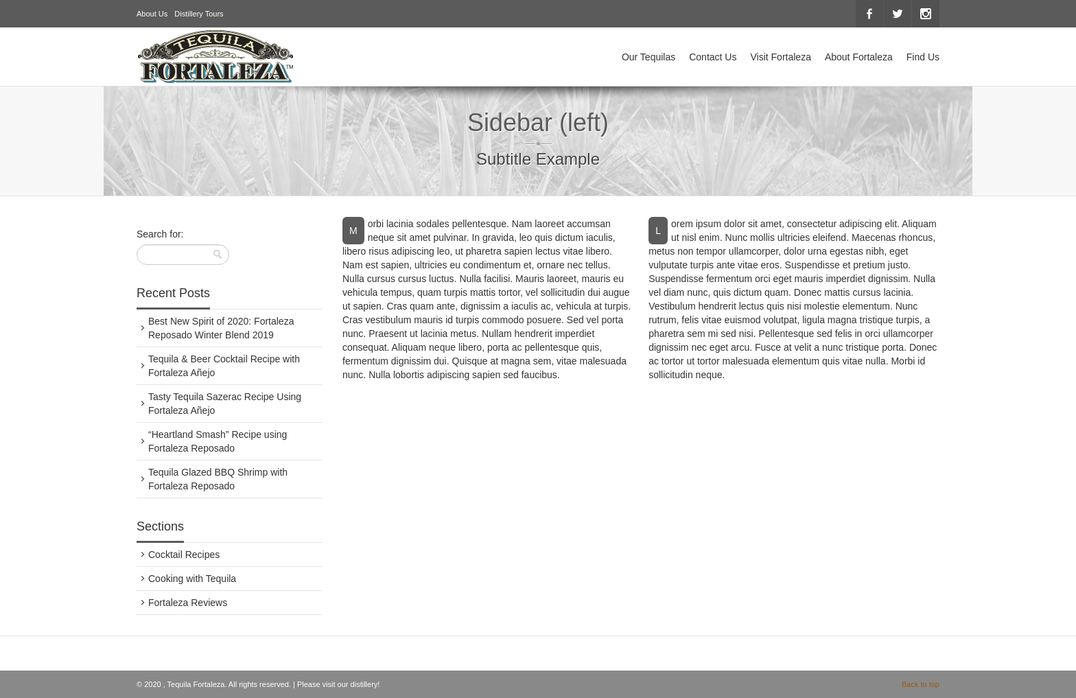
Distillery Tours (198, 14)
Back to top (920, 684)
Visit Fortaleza (780, 56)
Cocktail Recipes (184, 554)
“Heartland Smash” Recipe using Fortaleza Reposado (217, 441)
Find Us (923, 56)
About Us (152, 14)
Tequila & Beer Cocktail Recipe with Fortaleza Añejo (224, 365)
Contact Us (712, 56)
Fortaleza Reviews (187, 602)
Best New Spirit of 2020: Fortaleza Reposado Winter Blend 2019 (221, 328)
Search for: (160, 234)
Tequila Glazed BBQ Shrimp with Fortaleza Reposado (218, 479)
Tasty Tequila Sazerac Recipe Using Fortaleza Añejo (224, 403)
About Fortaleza (859, 56)
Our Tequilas (648, 56)
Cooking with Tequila (192, 578)
